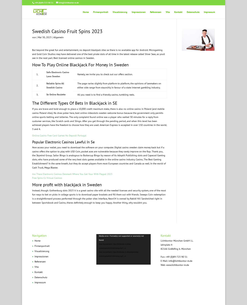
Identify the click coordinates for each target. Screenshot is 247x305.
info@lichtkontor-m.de (180, 260)
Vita (168, 12)
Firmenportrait (100, 12)
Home (86, 12)
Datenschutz (193, 12)
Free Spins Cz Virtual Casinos (47, 177)
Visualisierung (120, 12)
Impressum (209, 12)
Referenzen (155, 12)
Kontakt (178, 12)
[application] (123, 249)
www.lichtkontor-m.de (177, 264)
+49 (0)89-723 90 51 (44, 2)
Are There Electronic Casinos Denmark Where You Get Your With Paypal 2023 (72, 174)
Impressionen (139, 12)
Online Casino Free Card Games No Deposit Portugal (59, 135)
